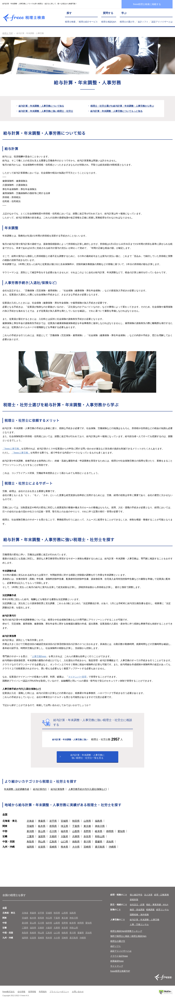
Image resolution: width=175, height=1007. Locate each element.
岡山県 (41, 845)
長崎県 (53, 850)
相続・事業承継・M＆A (157, 908)
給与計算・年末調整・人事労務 (144, 923)
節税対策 (134, 903)
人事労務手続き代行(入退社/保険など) (87, 792)
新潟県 (30, 834)
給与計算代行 (40, 792)
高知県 (110, 845)
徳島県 (76, 845)
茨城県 (30, 829)
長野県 (87, 834)
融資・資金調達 (137, 913)
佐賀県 (41, 850)
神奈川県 (100, 829)
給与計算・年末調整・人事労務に (87, 758)
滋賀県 (41, 839)
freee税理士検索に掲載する (147, 4)
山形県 (87, 824)
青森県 (41, 824)
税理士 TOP (7, 33)
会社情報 (21, 995)
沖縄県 (112, 850)
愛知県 (121, 834)
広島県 (53, 845)
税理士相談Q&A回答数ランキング (126, 934)
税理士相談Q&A (108, 22)
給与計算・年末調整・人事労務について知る (41, 106)
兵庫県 (76, 839)
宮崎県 (87, 850)
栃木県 (41, 829)
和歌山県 (100, 839)
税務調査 (150, 913)
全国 (4, 817)
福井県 (64, 834)
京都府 (53, 839)
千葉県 (76, 829)
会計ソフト (143, 22)
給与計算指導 (57, 792)
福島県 (98, 824)
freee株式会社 (8, 995)
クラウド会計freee (119, 959)
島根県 (33, 936)
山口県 (64, 845)
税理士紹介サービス (88, 22)
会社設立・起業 (137, 908)
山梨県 (76, 834)
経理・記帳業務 (161, 898)
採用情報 (32, 995)
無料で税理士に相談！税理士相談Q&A (128, 939)
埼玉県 (64, 829)
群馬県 (53, 829)
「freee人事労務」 (11, 448)
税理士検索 (70, 22)
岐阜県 (98, 834)
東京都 (87, 829)
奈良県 (87, 839)
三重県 (30, 839)
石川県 (53, 834)
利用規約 (43, 995)
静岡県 (110, 834)
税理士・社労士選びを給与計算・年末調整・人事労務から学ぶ (122, 106)
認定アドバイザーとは (162, 22)
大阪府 (64, 839)
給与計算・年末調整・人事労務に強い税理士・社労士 (46, 111)
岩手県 (53, 824)
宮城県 (64, 824)
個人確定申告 (136, 898)
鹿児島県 (100, 850)
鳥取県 (30, 845)
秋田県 (76, 824)
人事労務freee (39, 656)
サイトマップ (116, 969)
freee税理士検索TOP (120, 974)
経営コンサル (162, 913)
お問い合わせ (78, 995)
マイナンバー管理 (77, 676)
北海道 (30, 824)
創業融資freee (117, 964)
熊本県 (64, 850)
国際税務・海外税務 (139, 918)
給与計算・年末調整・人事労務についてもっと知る (116, 111)
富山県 (41, 834)
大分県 (76, 850)
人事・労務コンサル (139, 928)
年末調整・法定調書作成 (16, 792)
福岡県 (30, 850)
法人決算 (148, 898)
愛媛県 (98, 845)
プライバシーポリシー (59, 995)
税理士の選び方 (127, 22)
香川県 (87, 845)
